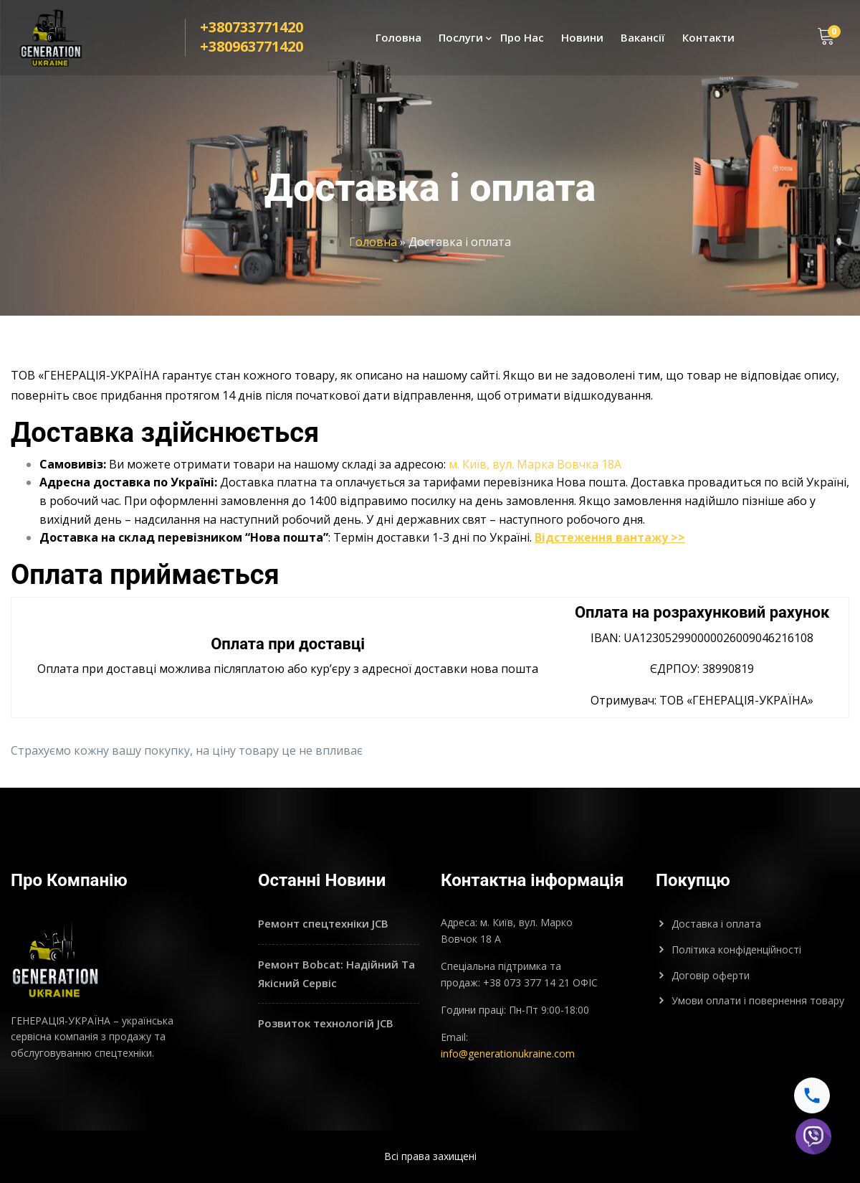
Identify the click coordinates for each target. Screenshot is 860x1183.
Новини (582, 40)
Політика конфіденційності (736, 949)
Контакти (708, 40)
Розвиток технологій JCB (325, 1023)
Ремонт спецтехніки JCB (323, 923)
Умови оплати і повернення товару (758, 1000)
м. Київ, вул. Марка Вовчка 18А (535, 464)
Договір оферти (711, 975)
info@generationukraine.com (508, 1053)
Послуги (461, 40)
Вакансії (643, 40)
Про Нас (522, 40)
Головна (398, 40)
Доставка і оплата (716, 923)
